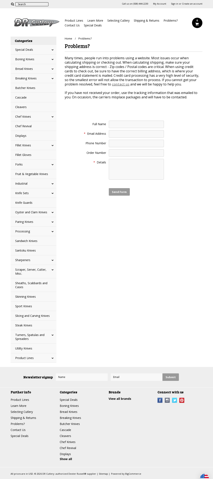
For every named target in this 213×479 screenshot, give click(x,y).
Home (68, 38)
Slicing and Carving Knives (32, 316)
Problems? (170, 20)
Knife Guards (23, 203)
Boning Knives (24, 59)
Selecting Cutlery (118, 20)
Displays (20, 136)
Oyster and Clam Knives (31, 212)
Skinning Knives (25, 297)
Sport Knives (23, 306)
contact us (120, 84)
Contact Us (72, 25)
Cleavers (21, 107)
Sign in (174, 3)
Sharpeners (22, 260)
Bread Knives (24, 69)
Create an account (192, 3)
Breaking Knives (26, 78)
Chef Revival (23, 126)
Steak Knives (23, 325)
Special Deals (93, 25)
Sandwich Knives (26, 241)
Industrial (21, 183)
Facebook (160, 400)
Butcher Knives (25, 88)
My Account (159, 3)
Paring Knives (24, 222)
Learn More (95, 20)
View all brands (120, 399)
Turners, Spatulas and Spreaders (30, 337)
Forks (19, 164)
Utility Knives (23, 348)
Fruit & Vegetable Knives (31, 174)
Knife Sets (22, 193)
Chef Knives (23, 117)
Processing (22, 231)
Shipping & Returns (146, 20)
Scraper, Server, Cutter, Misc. (30, 271)
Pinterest (182, 400)
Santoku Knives (25, 250)
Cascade (21, 97)
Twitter (174, 400)
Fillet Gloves (23, 155)
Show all (66, 459)
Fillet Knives (23, 145)
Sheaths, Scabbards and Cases (31, 285)
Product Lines (74, 20)
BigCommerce (133, 473)
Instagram (167, 400)
